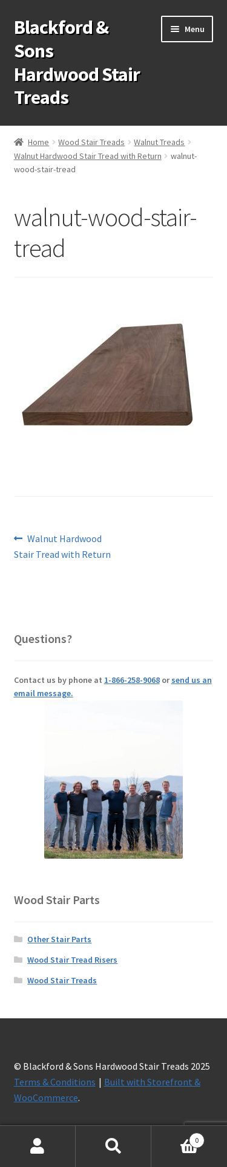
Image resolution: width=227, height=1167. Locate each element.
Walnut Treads (159, 142)
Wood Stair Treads (91, 142)
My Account (38, 1146)
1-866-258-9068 (132, 679)
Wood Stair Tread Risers (72, 959)
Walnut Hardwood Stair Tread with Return (88, 155)
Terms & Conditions (55, 1082)
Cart (178, 1137)
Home (38, 142)
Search (113, 1146)
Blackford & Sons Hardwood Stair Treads (77, 62)
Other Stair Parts (59, 939)
